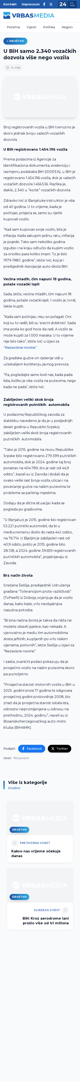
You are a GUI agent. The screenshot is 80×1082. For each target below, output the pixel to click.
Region (67, 27)
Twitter (59, 749)
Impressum (31, 4)
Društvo (15, 41)
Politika (49, 27)
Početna (13, 27)
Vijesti (31, 27)
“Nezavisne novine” (20, 348)
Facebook (32, 749)
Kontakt (10, 4)
